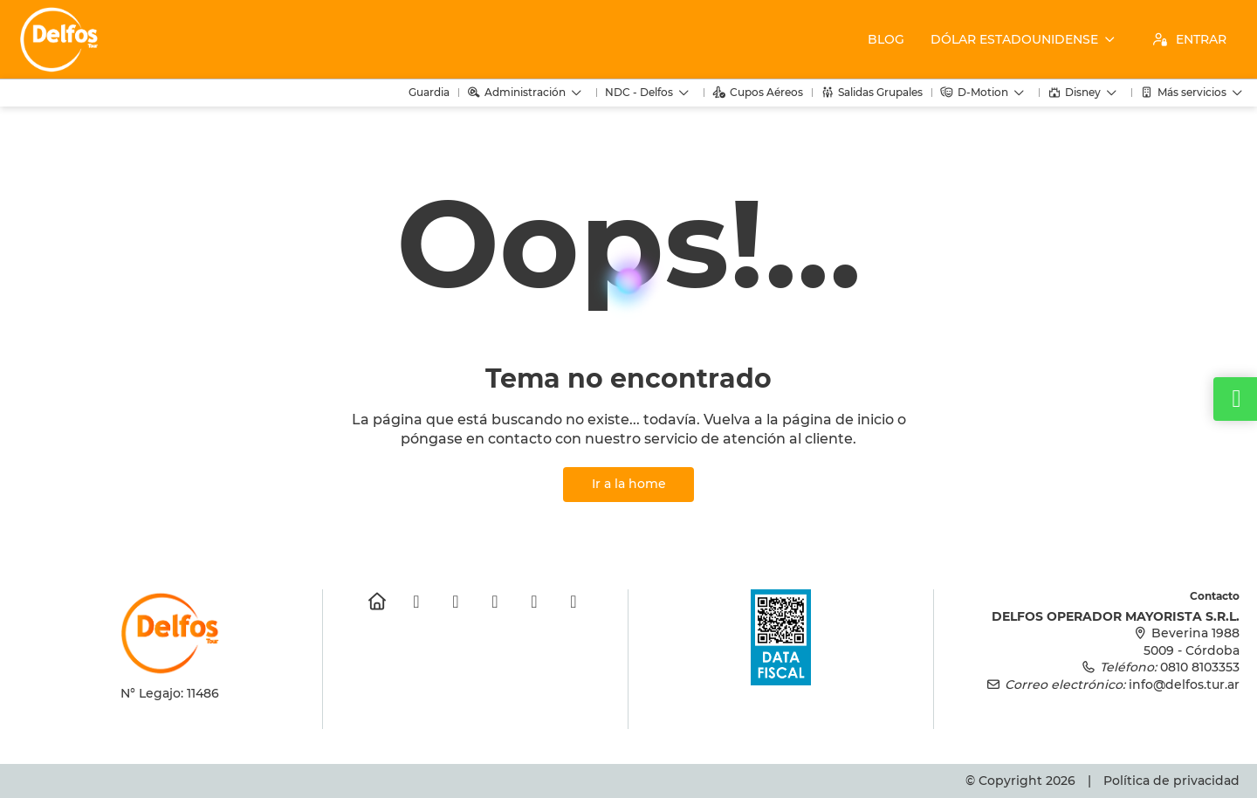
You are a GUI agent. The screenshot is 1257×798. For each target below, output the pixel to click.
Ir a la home (629, 484)
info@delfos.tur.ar (1184, 684)
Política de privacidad (1171, 780)
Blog (886, 39)
